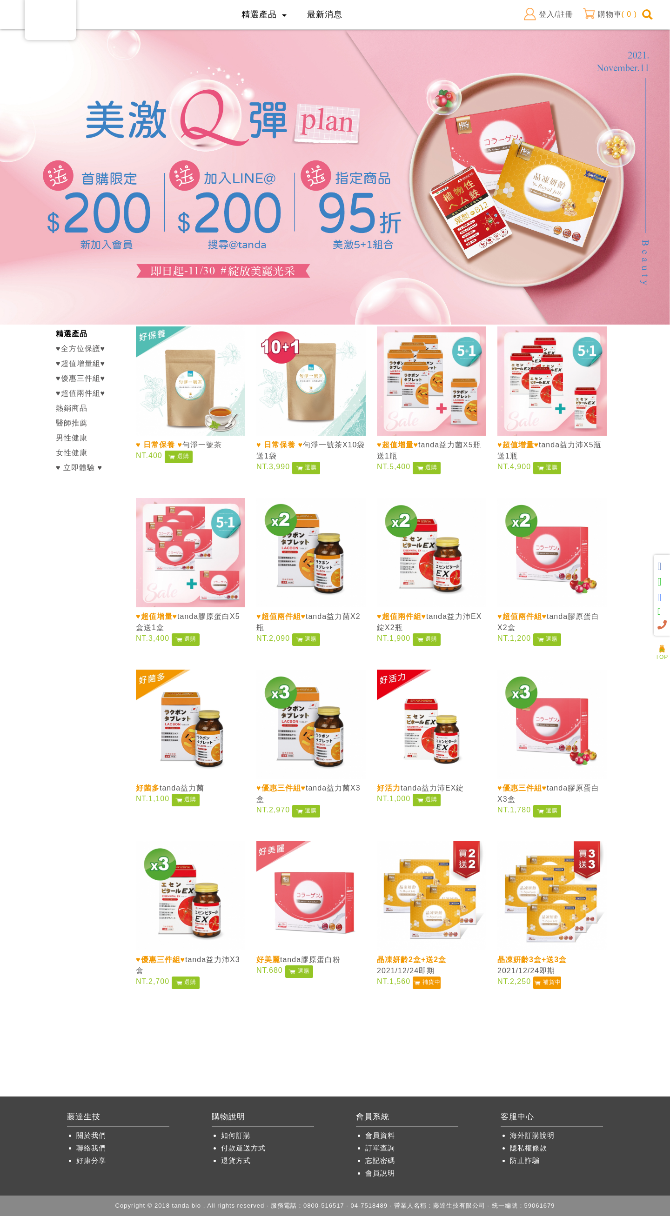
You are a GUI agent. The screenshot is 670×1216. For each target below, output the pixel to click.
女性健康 (71, 453)
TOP (662, 654)
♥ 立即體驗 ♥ (79, 468)
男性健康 (71, 438)
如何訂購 (236, 1135)
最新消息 (324, 14)
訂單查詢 (380, 1148)
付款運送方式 (243, 1148)
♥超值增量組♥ (80, 363)
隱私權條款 (528, 1148)
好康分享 (91, 1160)
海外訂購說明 (532, 1135)
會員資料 (380, 1135)
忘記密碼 (380, 1160)
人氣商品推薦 (662, 641)
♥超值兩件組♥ (80, 393)
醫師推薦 (71, 423)
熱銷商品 (71, 408)
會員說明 (380, 1173)
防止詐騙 (525, 1160)
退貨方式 (236, 1160)
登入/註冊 (548, 14)
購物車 (610, 14)
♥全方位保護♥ (80, 348)
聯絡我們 (91, 1148)
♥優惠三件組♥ (80, 378)
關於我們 (91, 1135)
